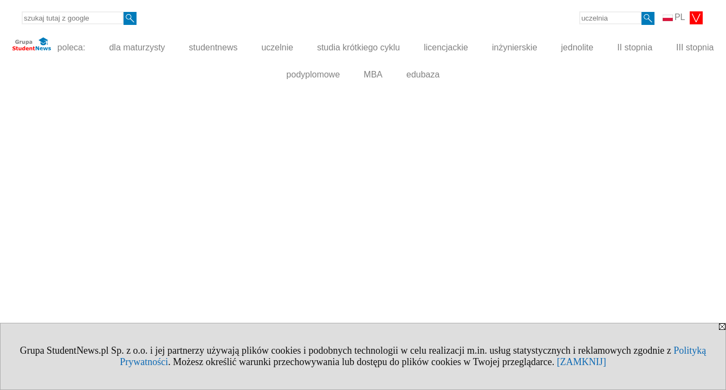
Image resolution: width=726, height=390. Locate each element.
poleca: (49, 44)
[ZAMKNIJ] (581, 361)
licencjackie (446, 47)
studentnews (213, 47)
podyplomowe (313, 74)
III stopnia (695, 47)
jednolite (577, 47)
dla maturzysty (137, 47)
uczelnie (277, 47)
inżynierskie (514, 47)
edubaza (422, 74)
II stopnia (634, 47)
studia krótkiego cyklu (358, 47)
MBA (373, 74)
